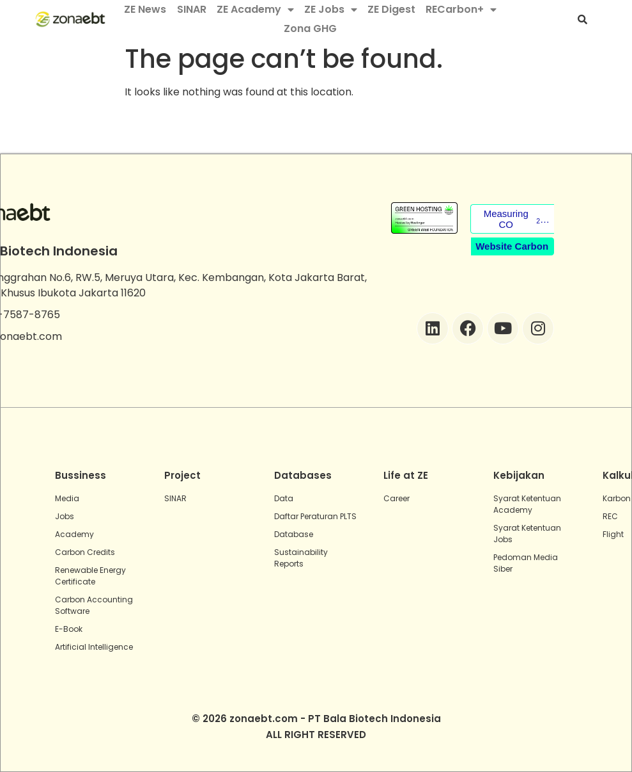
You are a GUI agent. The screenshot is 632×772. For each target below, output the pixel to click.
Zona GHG (310, 28)
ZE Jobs (330, 9)
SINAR (191, 9)
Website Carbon (511, 246)
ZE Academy (255, 9)
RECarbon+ (461, 9)
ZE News (145, 9)
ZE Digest (391, 9)
